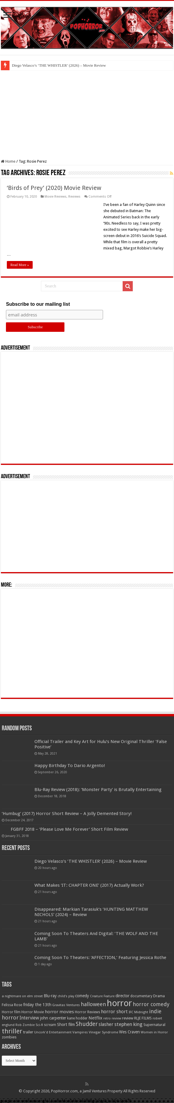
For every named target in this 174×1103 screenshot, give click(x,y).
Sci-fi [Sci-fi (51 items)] (39, 1025)
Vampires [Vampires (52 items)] (80, 1032)
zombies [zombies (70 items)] (9, 1037)
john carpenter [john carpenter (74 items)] (53, 1018)
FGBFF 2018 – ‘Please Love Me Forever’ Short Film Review (69, 829)
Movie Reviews (56, 196)
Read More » (19, 265)
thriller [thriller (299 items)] (12, 1031)
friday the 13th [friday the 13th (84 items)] (37, 1004)
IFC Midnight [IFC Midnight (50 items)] (138, 1012)
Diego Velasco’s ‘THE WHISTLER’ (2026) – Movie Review (59, 65)
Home (8, 161)
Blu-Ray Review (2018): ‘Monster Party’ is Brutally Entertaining (98, 789)
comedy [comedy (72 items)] (82, 995)
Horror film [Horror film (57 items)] (11, 1012)
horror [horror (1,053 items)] (119, 1003)
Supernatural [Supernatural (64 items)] (154, 1024)
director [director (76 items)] (122, 995)
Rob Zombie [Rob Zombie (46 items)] (25, 1025)
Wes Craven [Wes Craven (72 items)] (129, 1032)
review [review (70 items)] (127, 1018)
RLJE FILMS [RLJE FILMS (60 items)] (143, 1018)
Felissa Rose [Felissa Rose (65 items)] (12, 1005)
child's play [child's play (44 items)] (66, 996)
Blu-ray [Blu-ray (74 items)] (50, 995)
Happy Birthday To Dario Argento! (69, 765)
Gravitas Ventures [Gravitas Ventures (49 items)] (66, 1005)
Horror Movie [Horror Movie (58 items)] (32, 1012)
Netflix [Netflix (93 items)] (95, 1018)
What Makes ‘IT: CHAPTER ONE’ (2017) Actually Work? (89, 885)
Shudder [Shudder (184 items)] (87, 1024)
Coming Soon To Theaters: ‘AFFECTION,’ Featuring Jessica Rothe (100, 957)
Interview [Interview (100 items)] (29, 1018)
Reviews (74, 196)
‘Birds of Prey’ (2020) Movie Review (54, 187)
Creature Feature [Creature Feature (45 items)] (102, 996)
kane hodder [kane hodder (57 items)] (77, 1018)
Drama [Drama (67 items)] (159, 996)
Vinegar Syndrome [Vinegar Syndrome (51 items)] (103, 1032)
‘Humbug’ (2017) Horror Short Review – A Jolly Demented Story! (67, 813)
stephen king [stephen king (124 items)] (128, 1024)
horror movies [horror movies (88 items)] (59, 1011)
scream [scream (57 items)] (50, 1025)
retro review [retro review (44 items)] (112, 1018)
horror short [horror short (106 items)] (114, 1011)
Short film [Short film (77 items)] (66, 1024)
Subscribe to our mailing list (38, 304)
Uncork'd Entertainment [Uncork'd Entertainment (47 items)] (53, 1032)
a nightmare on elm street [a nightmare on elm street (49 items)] (22, 996)
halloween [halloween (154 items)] (93, 1004)
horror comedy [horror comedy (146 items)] (151, 1004)
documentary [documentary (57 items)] (141, 996)
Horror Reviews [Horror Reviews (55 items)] (87, 1012)
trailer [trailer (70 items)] (28, 1032)
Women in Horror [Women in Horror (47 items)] (154, 1032)
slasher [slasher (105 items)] (106, 1024)
